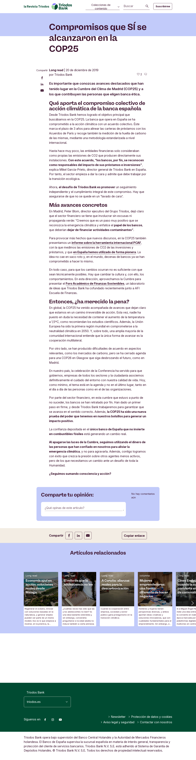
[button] (192, 652)
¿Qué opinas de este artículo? (64, 557)
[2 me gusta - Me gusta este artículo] (139, 123)
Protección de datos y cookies (150, 717)
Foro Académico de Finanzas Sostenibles (95, 333)
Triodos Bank (35, 692)
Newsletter (117, 717)
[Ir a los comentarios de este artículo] (145, 123)
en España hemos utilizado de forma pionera (104, 301)
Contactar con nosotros (154, 722)
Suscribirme (163, 6)
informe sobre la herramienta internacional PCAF (106, 292)
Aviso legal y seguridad (118, 722)
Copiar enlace (134, 585)
